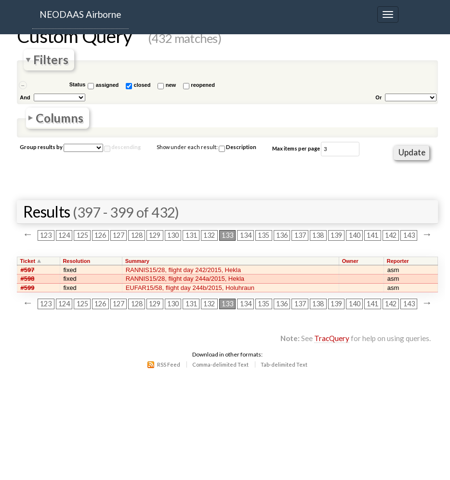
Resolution (76, 261)
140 (354, 236)
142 (391, 236)
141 (372, 236)
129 (154, 236)
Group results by (41, 147)
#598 (28, 278)
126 (100, 236)
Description (237, 148)
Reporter (398, 261)
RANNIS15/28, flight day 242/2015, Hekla (183, 270)
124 (64, 236)
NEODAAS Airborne (80, 14)
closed (142, 85)
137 (300, 236)
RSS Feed (168, 364)
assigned (107, 85)
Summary (137, 261)
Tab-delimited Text (284, 364)
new (171, 85)
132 (209, 236)
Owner (350, 261)
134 (245, 236)
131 (191, 236)
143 (409, 236)
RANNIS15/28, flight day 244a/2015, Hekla (185, 278)
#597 (28, 270)
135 (263, 236)
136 (282, 236)
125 (82, 236)
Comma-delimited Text (220, 364)
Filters (50, 60)
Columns (59, 118)
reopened (203, 85)
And (25, 97)
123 (46, 236)
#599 (28, 287)
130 (173, 236)
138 (318, 236)
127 (118, 236)
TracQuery (331, 338)
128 (137, 236)
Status (77, 84)
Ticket (28, 261)
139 (336, 236)
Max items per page (296, 148)
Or (378, 97)
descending (126, 147)
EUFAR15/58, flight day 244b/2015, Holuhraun (190, 287)
